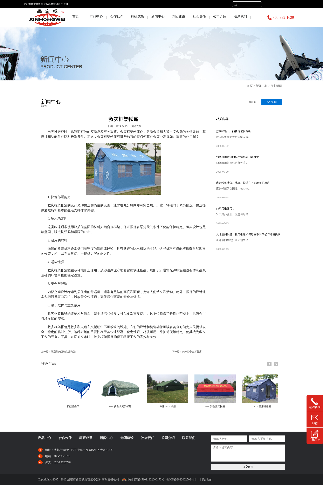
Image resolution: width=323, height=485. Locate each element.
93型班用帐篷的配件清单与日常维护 (237, 157)
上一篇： (58, 351)
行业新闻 (276, 85)
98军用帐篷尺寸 (225, 208)
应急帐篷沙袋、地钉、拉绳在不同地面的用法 (243, 182)
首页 (75, 16)
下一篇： (187, 351)
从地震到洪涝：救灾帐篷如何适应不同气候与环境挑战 (248, 234)
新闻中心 (261, 85)
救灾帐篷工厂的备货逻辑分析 (233, 131)
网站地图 (205, 479)
